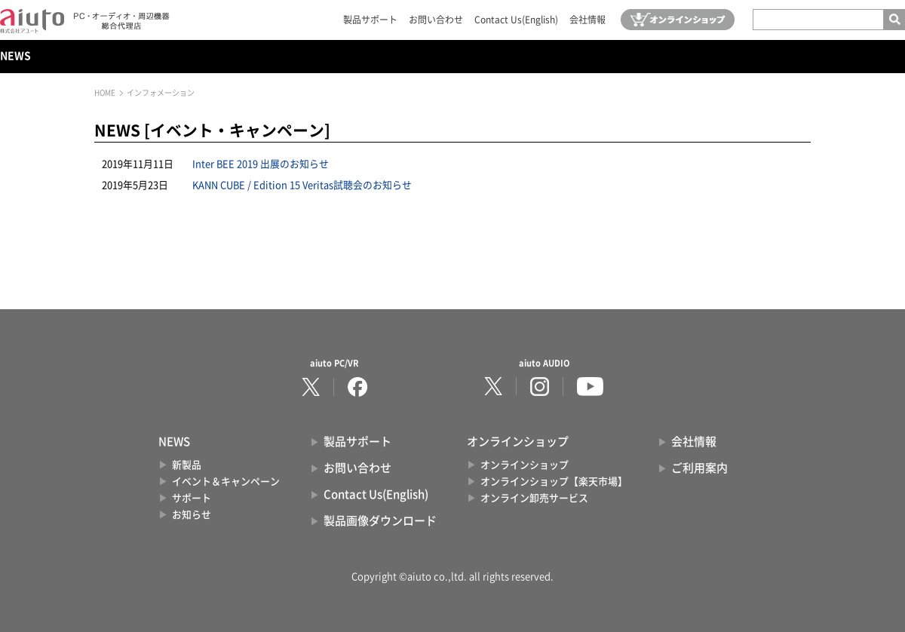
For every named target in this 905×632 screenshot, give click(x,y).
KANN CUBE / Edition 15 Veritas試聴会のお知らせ (302, 185)
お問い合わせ (436, 19)
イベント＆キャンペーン (226, 481)
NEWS (15, 56)
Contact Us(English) (516, 19)
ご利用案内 (699, 468)
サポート (191, 498)
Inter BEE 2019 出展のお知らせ (260, 164)
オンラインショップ (524, 465)
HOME (104, 93)
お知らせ (191, 515)
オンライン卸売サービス (534, 498)
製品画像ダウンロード (380, 520)
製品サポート (370, 19)
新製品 (186, 465)
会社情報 (587, 19)
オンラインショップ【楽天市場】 (553, 481)
